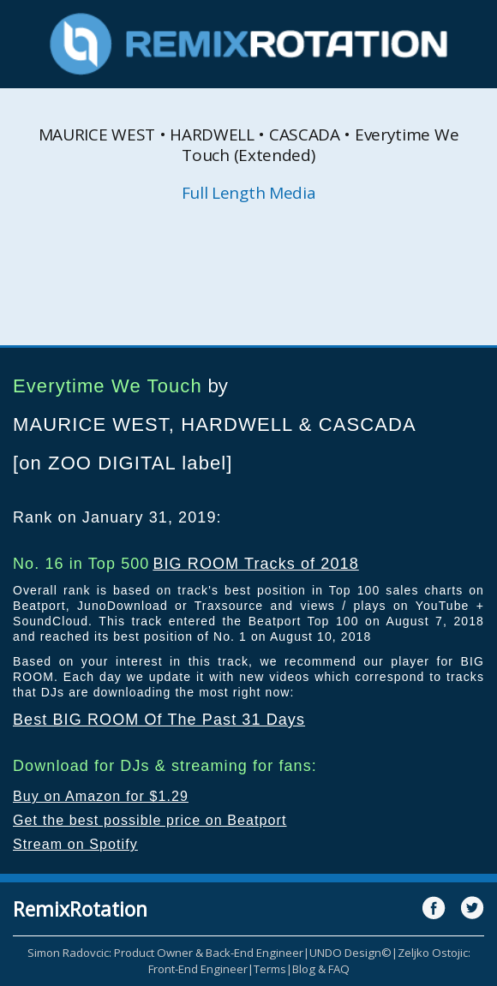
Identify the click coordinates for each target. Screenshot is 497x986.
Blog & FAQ (321, 969)
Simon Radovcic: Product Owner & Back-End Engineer (165, 952)
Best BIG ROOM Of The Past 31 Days (159, 719)
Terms (270, 969)
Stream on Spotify (75, 844)
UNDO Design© (350, 952)
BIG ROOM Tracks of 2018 (255, 563)
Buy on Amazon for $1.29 (101, 796)
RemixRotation (80, 909)
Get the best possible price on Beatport (150, 820)
